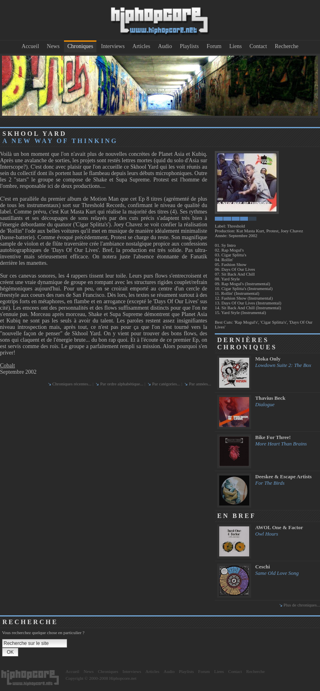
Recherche (286, 46)
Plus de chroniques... (302, 604)
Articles (141, 46)
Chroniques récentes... (72, 383)
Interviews (113, 46)
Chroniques (80, 46)
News (53, 46)
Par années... (200, 383)
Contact (258, 46)
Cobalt (7, 366)
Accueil (30, 46)
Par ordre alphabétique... (121, 383)
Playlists (189, 46)
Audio (165, 46)
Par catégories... (166, 383)
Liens (235, 46)
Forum (213, 46)
